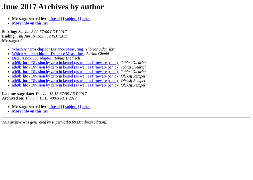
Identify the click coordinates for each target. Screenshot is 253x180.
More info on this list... (31, 23)
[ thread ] (54, 18)
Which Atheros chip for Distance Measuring (48, 49)
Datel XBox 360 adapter (32, 58)
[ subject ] (71, 18)
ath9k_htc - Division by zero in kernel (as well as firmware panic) (65, 62)
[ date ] (86, 18)
